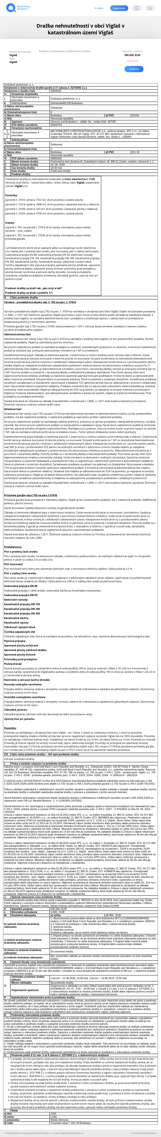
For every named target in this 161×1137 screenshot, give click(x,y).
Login (137, 9)
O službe (98, 8)
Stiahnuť (134, 68)
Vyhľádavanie (150, 9)
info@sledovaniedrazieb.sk (71, 1133)
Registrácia (119, 8)
